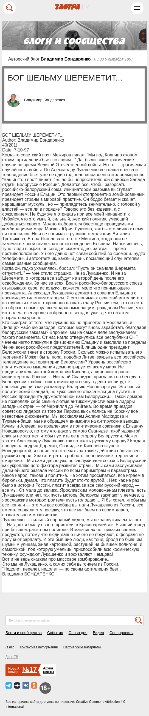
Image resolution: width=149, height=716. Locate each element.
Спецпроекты (121, 633)
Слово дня (78, 633)
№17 (29, 669)
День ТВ (11, 657)
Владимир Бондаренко (66, 59)
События (55, 633)
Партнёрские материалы (82, 647)
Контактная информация (39, 647)
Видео (98, 633)
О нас (9, 647)
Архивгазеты (48, 670)
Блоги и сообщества (23, 633)
